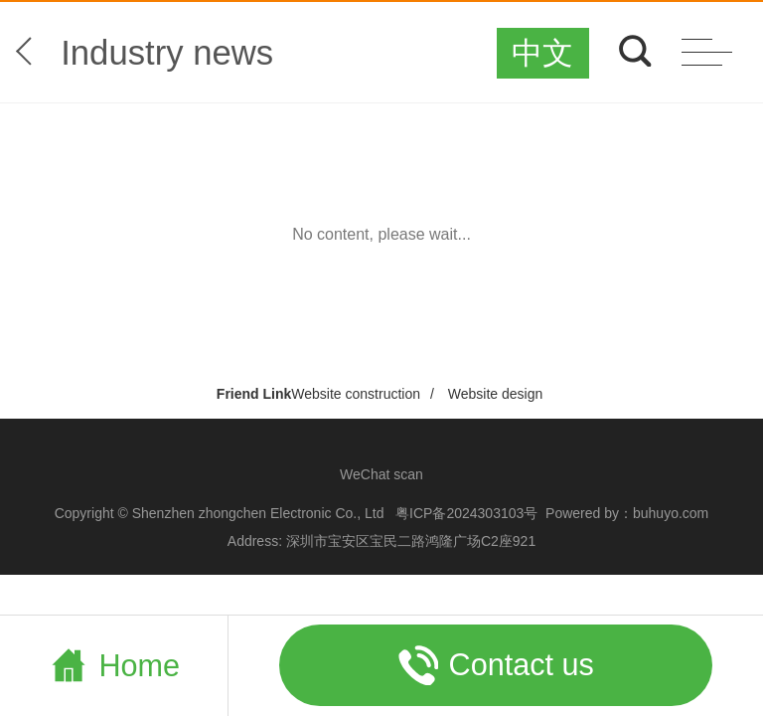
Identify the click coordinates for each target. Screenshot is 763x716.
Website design (495, 394)
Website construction (355, 394)
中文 (542, 53)
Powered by (582, 513)
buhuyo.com (670, 513)
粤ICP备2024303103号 (466, 513)
